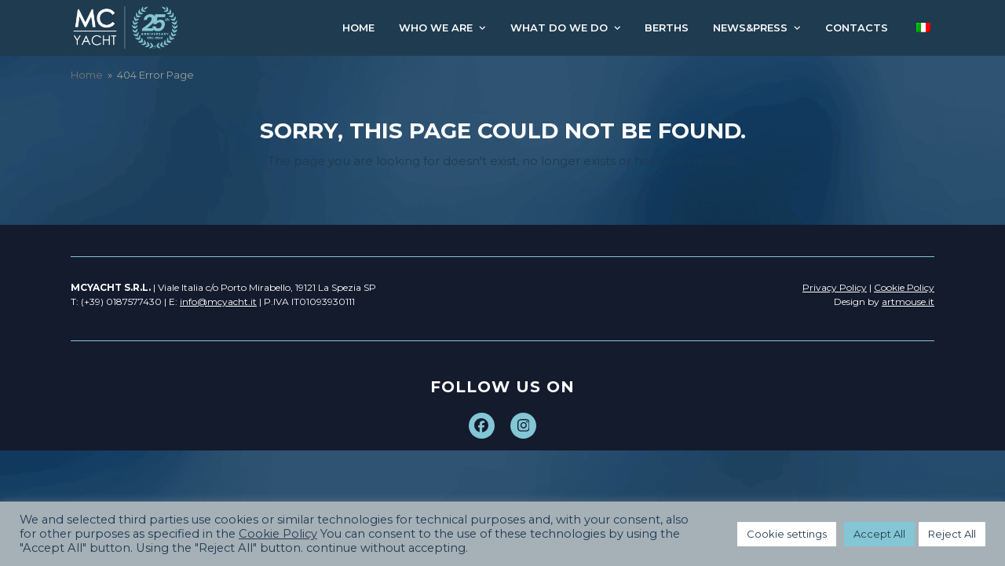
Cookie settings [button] (787, 533)
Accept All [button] (879, 533)
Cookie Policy (278, 534)
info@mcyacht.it (218, 301)
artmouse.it (908, 301)
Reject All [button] (952, 533)
